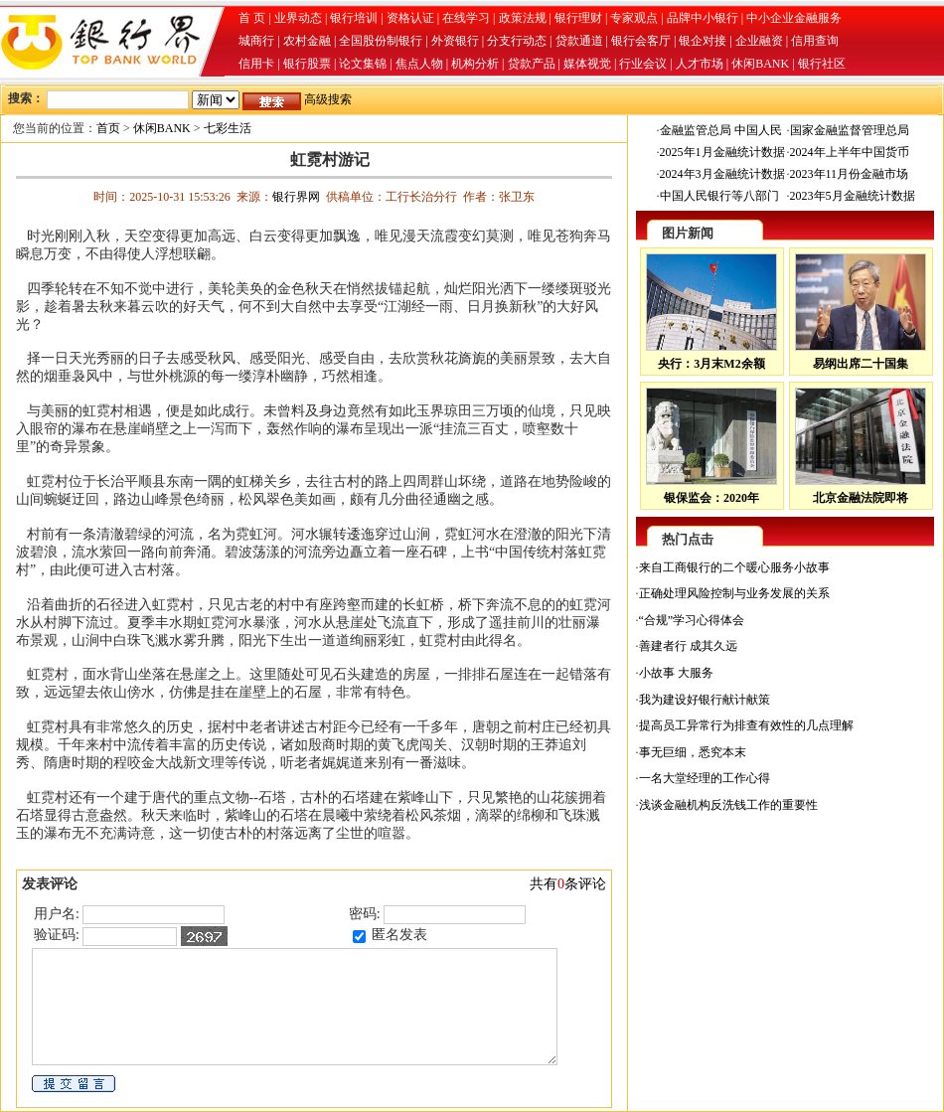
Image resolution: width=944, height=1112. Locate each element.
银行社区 (822, 64)
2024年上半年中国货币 (849, 152)
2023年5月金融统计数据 (852, 196)
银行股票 (307, 64)
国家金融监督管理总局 (849, 130)
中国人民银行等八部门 (719, 196)
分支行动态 (517, 41)
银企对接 (702, 41)
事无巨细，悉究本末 (692, 752)
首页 (108, 128)
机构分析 (475, 64)
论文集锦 (363, 64)
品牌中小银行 (702, 18)
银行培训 (354, 18)
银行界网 (296, 197)
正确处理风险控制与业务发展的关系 (734, 593)
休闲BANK (760, 64)
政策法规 (523, 18)
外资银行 (455, 41)
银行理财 (578, 18)
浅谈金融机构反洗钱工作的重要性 (728, 805)
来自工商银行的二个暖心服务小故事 (734, 567)
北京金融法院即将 (860, 498)
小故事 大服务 (676, 673)
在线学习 (466, 18)
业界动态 (298, 18)
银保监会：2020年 (711, 498)
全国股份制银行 (380, 41)
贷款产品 (531, 64)
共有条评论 (568, 883)
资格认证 (410, 18)
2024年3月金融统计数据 (722, 174)
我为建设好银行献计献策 (704, 700)
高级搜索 (328, 99)
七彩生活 (227, 128)
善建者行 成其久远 (688, 646)
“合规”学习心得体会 (692, 620)
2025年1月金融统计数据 (722, 152)
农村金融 (307, 41)
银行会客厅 (641, 41)
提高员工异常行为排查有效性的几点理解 (746, 725)
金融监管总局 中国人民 (721, 130)
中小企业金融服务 (794, 18)
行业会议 (643, 64)
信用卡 (256, 64)
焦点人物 (419, 64)
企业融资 (759, 41)
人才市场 (699, 64)
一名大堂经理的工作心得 (704, 778)
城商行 (256, 41)
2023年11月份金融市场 (849, 174)
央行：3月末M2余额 (711, 364)
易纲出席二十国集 (860, 364)
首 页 (251, 18)
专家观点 (634, 18)
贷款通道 (579, 41)
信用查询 (815, 41)
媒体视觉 (587, 64)
